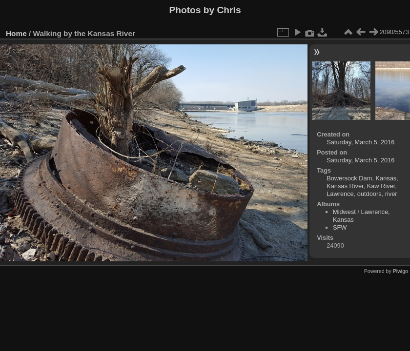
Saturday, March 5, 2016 (360, 142)
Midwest (344, 211)
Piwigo (400, 271)
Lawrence (340, 193)
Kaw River (381, 186)
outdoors (369, 193)
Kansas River (345, 186)
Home (16, 33)
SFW (340, 227)
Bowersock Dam (349, 178)
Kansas (385, 178)
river (391, 193)
